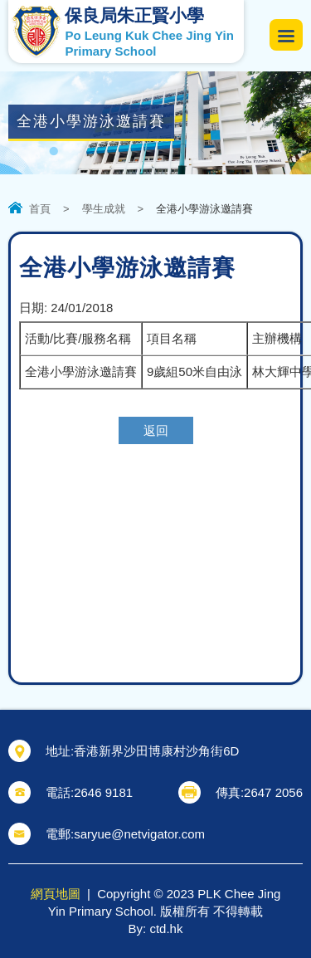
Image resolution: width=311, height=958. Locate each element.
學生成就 (103, 209)
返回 (155, 430)
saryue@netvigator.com (139, 834)
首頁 (40, 209)
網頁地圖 (55, 894)
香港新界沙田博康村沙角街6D (156, 751)
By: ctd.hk (156, 928)
